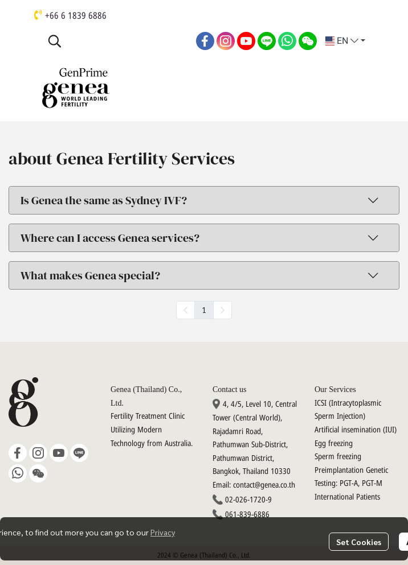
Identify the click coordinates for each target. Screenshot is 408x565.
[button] (116, 41)
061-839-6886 (247, 515)
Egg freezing (334, 443)
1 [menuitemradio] (204, 309)
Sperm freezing (338, 457)
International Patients (347, 497)
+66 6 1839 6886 (76, 16)
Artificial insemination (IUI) (356, 430)
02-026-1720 (245, 500)
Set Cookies (358, 542)
